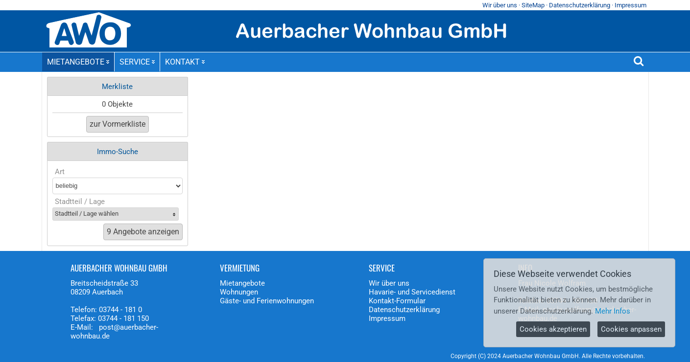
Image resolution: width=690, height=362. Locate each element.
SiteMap (533, 5)
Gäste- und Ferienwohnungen (267, 300)
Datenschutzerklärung (579, 5)
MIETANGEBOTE (78, 62)
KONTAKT (185, 62)
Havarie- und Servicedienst (412, 292)
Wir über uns (499, 5)
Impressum (630, 5)
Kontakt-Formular (397, 300)
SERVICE (137, 62)
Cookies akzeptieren (553, 329)
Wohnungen (239, 292)
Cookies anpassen (631, 329)
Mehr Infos (612, 311)
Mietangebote (242, 283)
